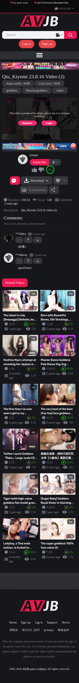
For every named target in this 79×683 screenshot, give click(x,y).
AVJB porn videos (34, 669)
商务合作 (63, 630)
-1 (37, 240)
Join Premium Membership (52, 2)
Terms (66, 622)
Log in (26, 44)
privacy (49, 630)
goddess (11, 90)
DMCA (14, 630)
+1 (28, 240)
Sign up (47, 44)
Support (52, 622)
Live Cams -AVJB (49, 83)
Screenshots (37, 190)
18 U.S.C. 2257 (31, 630)
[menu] (39, 55)
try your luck (20, 2)
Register (27, 122)
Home (13, 622)
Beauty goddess (36, 90)
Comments (13, 218)
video (59, 90)
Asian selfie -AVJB (18, 83)
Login (49, 122)
